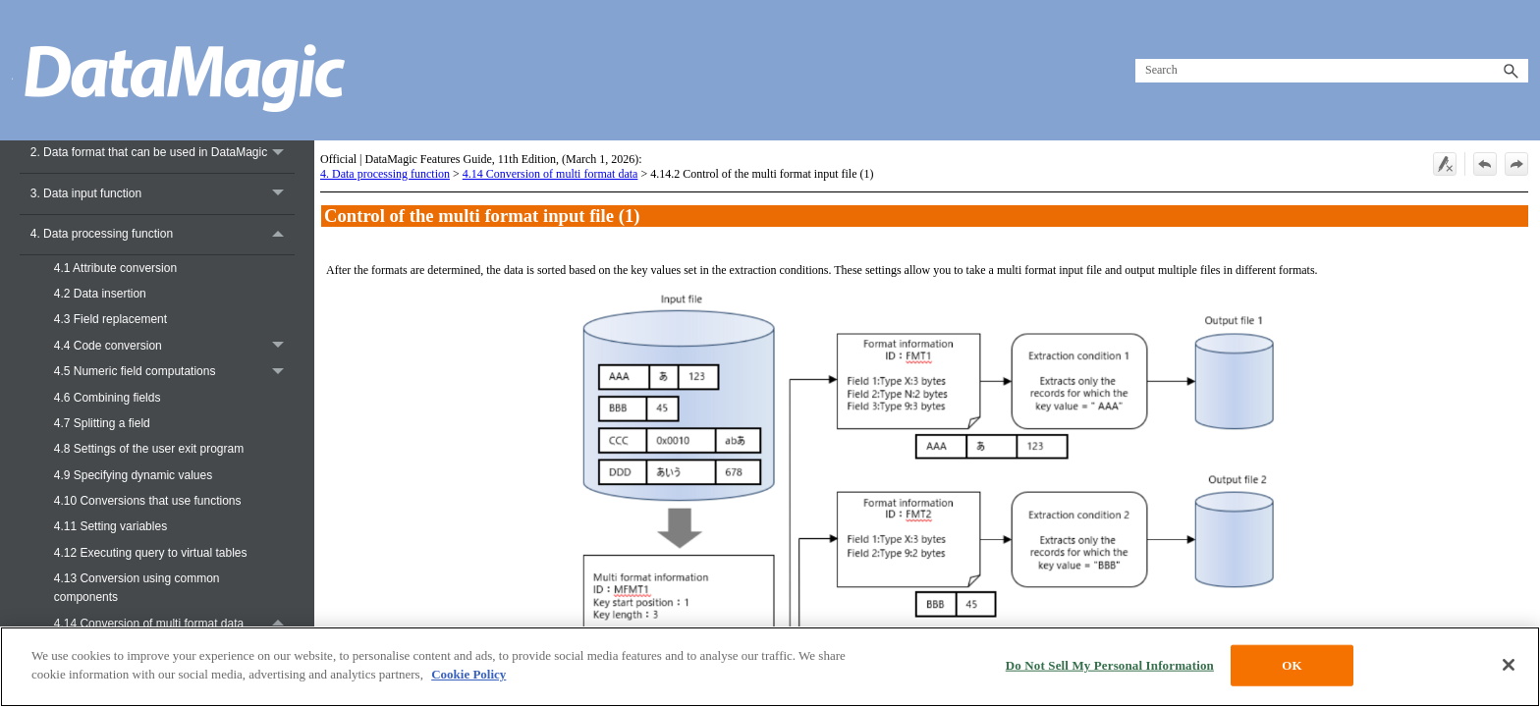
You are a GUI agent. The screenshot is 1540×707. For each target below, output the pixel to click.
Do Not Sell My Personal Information (1110, 665)
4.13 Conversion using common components (137, 587)
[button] (1510, 70)
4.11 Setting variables (110, 526)
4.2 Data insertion (100, 293)
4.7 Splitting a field (102, 423)
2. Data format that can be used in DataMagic (162, 153)
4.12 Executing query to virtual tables (151, 553)
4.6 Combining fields (107, 398)
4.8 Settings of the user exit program (149, 449)
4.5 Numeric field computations (174, 372)
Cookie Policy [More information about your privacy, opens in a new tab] (468, 674)
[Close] (1508, 664)
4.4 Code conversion (174, 345)
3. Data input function (162, 194)
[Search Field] (1331, 70)
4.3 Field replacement (110, 319)
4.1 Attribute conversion (115, 268)
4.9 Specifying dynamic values (133, 475)
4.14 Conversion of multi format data (174, 623)
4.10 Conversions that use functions (148, 501)
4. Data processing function (162, 235)
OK (1291, 665)
